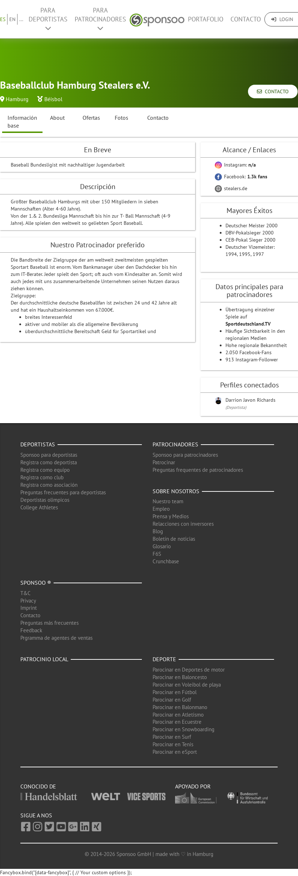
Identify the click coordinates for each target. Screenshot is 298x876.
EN (12, 19)
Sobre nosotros (176, 491)
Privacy (28, 600)
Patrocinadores (175, 444)
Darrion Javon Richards (250, 400)
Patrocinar (164, 462)
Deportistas (37, 444)
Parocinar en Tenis (173, 744)
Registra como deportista (48, 462)
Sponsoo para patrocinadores (185, 454)
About (57, 117)
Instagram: (235, 165)
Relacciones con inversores (183, 523)
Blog (158, 531)
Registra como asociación (49, 484)
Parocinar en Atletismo (178, 714)
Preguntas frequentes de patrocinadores (198, 469)
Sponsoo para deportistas (48, 454)
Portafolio (205, 19)
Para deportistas (48, 18)
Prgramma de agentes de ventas (56, 637)
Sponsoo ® (35, 582)
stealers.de (231, 188)
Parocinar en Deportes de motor (189, 669)
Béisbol (53, 99)
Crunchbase (166, 561)
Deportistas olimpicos (44, 499)
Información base (22, 121)
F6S (157, 553)
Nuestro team (168, 501)
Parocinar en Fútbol (175, 692)
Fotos (121, 117)
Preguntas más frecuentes (49, 622)
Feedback (31, 630)
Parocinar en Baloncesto (180, 677)
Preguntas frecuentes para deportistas (63, 492)
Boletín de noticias (174, 538)
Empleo (161, 508)
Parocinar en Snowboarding (183, 729)
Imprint (28, 607)
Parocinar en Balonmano (180, 707)
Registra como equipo (45, 469)
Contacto (245, 19)
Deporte (164, 659)
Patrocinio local (44, 659)
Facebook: (241, 176)
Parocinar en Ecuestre (177, 721)
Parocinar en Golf (172, 699)
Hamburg (17, 99)
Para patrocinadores (100, 18)
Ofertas (91, 117)
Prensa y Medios (171, 516)
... (21, 19)
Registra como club (42, 477)
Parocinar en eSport (175, 751)
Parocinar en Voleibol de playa (187, 684)
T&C (25, 593)
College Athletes (39, 507)
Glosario (162, 546)
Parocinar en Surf (172, 736)
